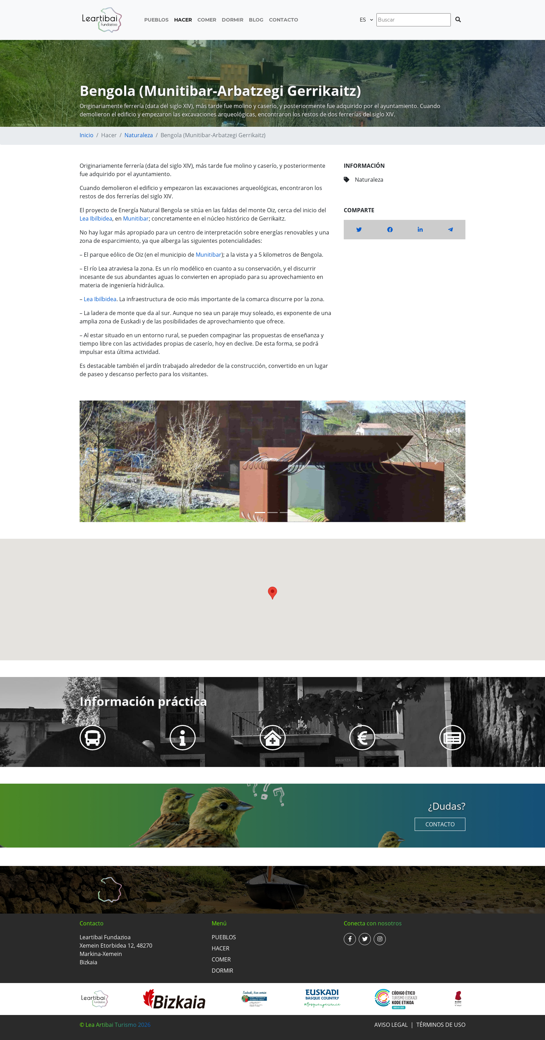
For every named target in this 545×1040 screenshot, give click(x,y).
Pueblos (156, 20)
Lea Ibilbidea (96, 218)
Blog (256, 20)
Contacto (283, 20)
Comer (206, 20)
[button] (109, 461)
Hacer (183, 20)
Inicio (86, 135)
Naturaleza (138, 135)
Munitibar (136, 218)
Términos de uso (440, 1025)
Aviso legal (391, 1025)
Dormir (232, 20)
